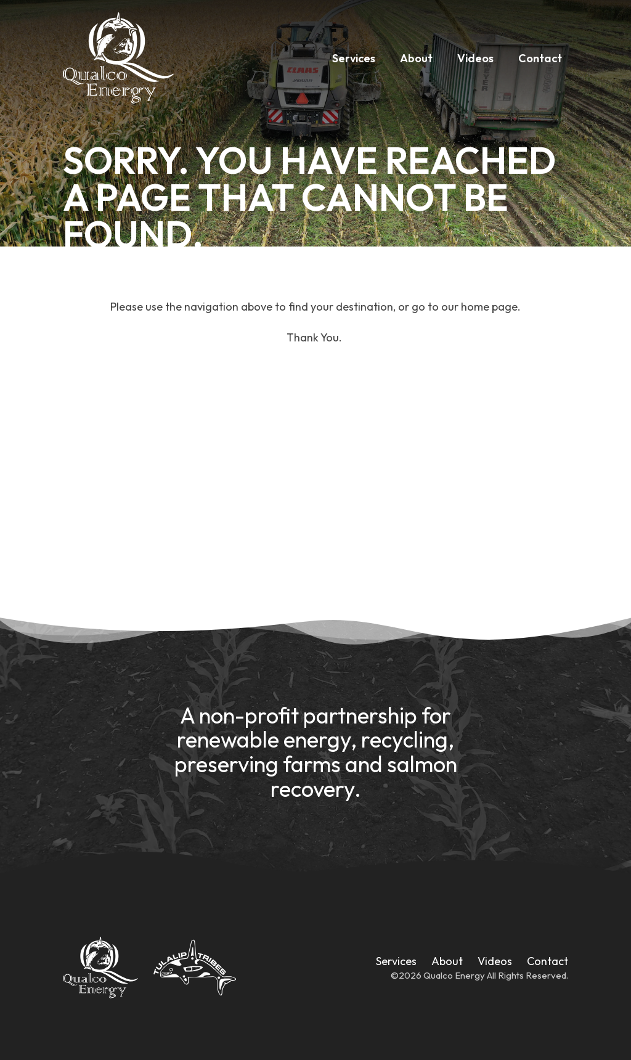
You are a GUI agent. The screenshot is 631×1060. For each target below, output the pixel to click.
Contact (540, 58)
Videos (475, 58)
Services (353, 58)
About (416, 58)
